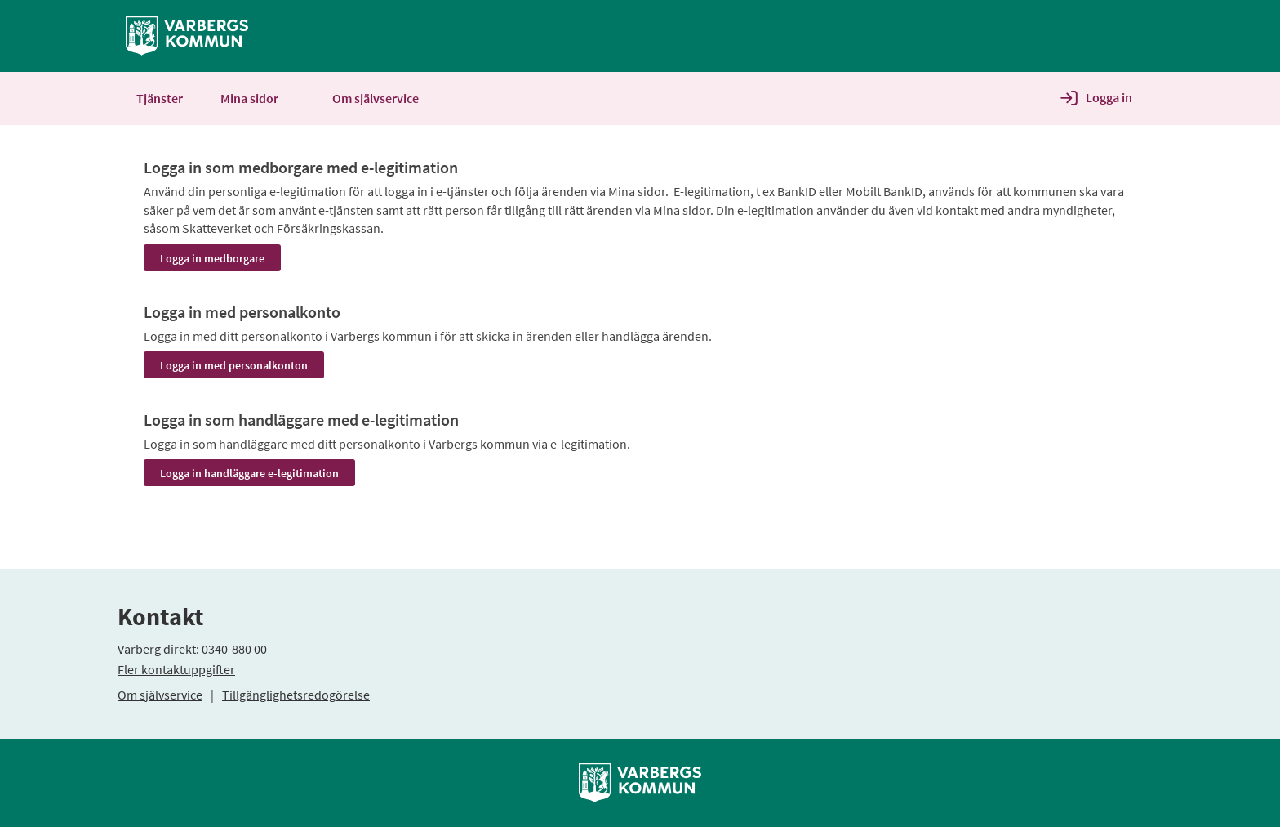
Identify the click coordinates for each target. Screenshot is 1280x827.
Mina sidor (257, 98)
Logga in (1109, 97)
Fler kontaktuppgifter (176, 669)
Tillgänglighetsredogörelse (296, 694)
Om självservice (160, 694)
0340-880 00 (234, 649)
